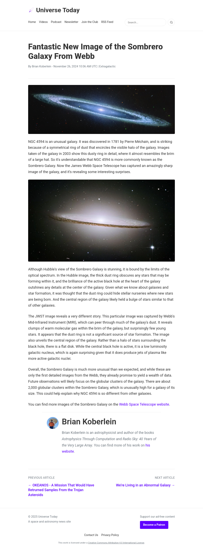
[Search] (171, 22)
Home (32, 22)
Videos (43, 22)
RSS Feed (107, 22)
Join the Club (89, 22)
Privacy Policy (110, 535)
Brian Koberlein (41, 66)
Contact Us (91, 535)
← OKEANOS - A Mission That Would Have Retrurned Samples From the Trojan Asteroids (61, 490)
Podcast (56, 22)
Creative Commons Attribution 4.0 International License (116, 542)
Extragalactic (107, 66)
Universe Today (54, 10)
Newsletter (71, 22)
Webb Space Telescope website (144, 404)
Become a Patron (154, 525)
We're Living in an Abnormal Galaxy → (145, 485)
